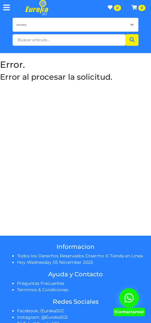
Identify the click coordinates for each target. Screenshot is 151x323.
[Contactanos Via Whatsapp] (129, 298)
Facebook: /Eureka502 (40, 311)
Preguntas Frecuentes (40, 283)
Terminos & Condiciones (42, 289)
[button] (69, 40)
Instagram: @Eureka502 (42, 317)
